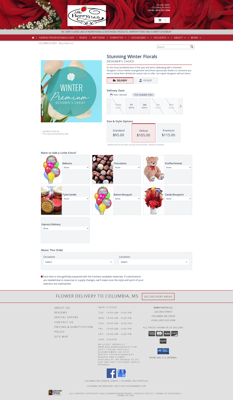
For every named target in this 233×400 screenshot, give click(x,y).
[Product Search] (173, 47)
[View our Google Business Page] (121, 377)
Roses (83, 37)
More (196, 37)
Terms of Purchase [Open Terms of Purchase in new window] (168, 393)
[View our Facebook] (111, 377)
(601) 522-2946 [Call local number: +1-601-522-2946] (162, 10)
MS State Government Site (130, 386)
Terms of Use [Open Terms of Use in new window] (126, 395)
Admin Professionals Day (56, 37)
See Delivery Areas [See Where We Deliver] (158, 296)
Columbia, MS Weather (100, 386)
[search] (192, 46)
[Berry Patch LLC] (86, 25)
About (180, 37)
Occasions (140, 37)
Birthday (98, 37)
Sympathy (118, 37)
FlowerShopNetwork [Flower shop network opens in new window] (118, 393)
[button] (162, 20)
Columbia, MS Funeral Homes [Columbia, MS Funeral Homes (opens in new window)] (101, 380)
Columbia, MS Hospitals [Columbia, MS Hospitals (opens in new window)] (134, 380)
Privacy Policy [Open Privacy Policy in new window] (144, 393)
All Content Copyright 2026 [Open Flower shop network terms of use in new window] (87, 393)
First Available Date (143, 94)
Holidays (162, 37)
